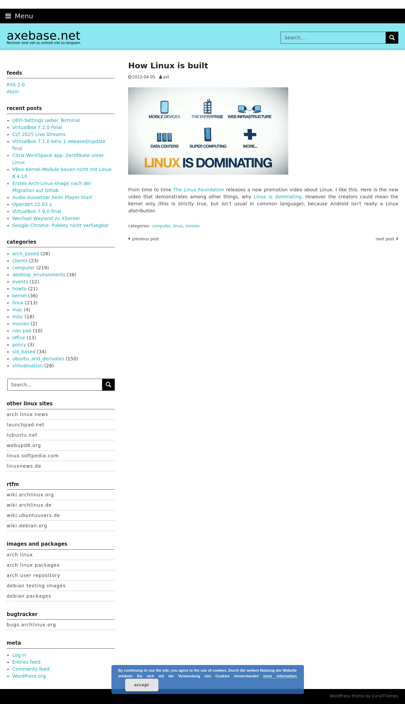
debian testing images (36, 585)
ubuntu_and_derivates (38, 358)
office (18, 337)
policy (19, 344)
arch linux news (27, 414)
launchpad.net (26, 424)
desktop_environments (38, 274)
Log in (19, 655)
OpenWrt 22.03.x (32, 204)
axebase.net (43, 35)
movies (192, 226)
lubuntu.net (22, 435)
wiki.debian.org (27, 525)
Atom (13, 91)
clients (20, 260)
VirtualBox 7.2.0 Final (37, 127)
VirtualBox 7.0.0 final (36, 211)
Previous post (145, 239)
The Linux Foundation (198, 189)
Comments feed (30, 669)
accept (141, 685)
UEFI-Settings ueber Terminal (46, 120)
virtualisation (27, 365)
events (20, 281)
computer (160, 226)
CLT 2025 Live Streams (39, 134)
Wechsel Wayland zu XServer (46, 218)
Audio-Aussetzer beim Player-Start (52, 197)
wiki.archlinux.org (30, 494)
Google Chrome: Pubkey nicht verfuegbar (60, 225)
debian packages (29, 596)
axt (166, 77)
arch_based (25, 253)
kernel (19, 295)
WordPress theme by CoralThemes (364, 696)
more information (280, 676)
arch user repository (33, 575)
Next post (385, 239)
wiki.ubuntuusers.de (33, 515)
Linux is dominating (278, 196)
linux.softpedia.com (33, 455)
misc (17, 316)
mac (17, 309)
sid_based (23, 351)
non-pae (21, 330)
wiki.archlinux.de (29, 505)
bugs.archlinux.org (31, 624)
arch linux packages (33, 565)
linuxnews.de (24, 466)
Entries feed (26, 662)
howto (19, 288)
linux (178, 226)
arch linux (20, 554)
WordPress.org (29, 676)
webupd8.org (24, 445)
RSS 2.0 (16, 84)
